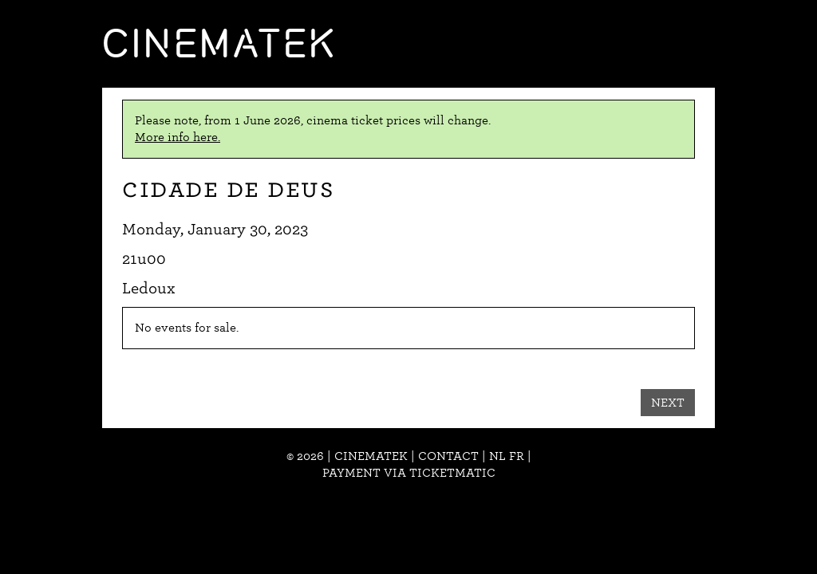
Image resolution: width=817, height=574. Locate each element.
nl (497, 456)
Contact (448, 456)
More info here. (177, 137)
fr (516, 456)
